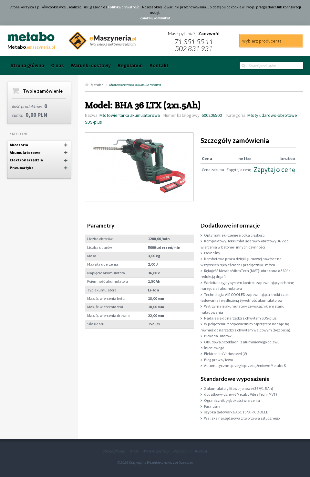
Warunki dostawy (91, 65)
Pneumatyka (22, 167)
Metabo (97, 84)
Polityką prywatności (124, 7)
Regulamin (130, 65)
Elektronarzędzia (26, 159)
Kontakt (159, 65)
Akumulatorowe (25, 152)
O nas (57, 65)
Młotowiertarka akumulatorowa (135, 84)
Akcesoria (19, 144)
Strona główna (27, 65)
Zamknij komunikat (155, 18)
